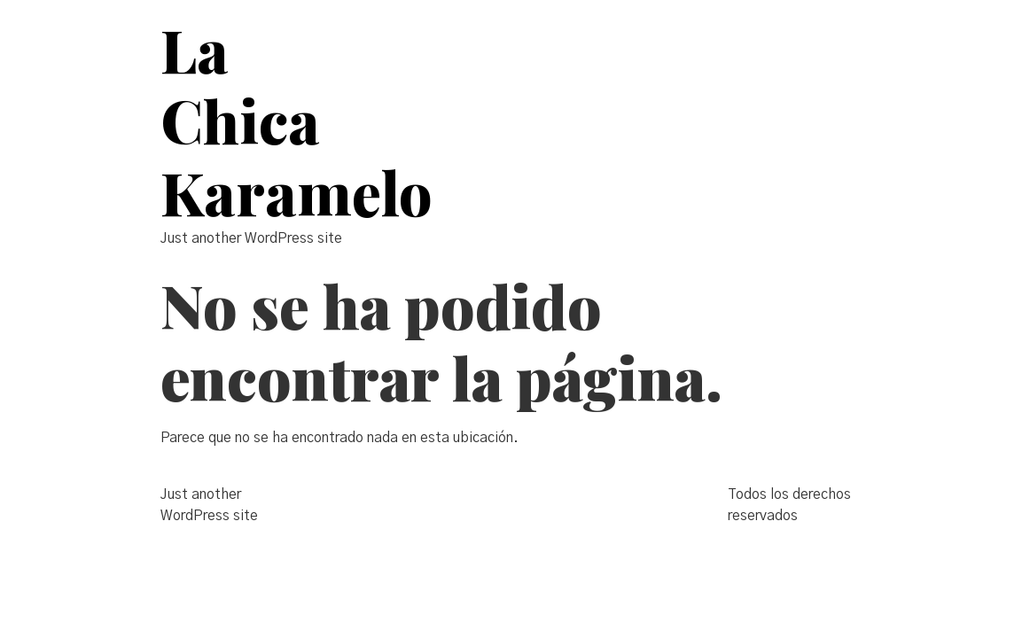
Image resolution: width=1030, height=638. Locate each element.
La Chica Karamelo (296, 120)
